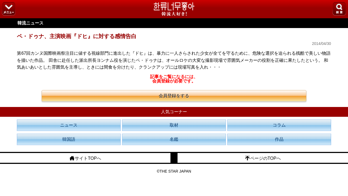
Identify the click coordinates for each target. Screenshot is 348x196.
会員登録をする (174, 95)
